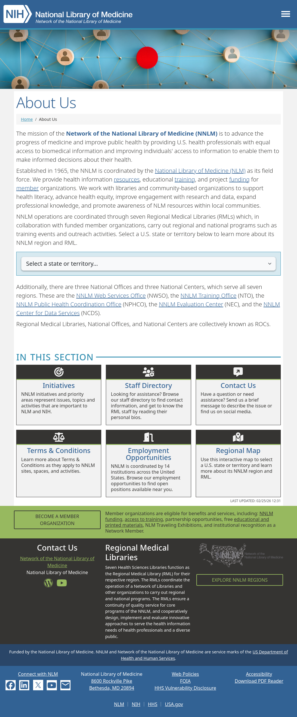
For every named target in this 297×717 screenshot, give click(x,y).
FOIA (185, 681)
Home (27, 119)
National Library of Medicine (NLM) (200, 171)
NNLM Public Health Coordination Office (69, 304)
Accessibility (259, 674)
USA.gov (174, 704)
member (27, 188)
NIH (136, 704)
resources (127, 179)
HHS (152, 704)
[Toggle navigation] (286, 14)
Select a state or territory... (62, 263)
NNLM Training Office (208, 295)
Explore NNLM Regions (240, 580)
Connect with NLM (38, 674)
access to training (144, 519)
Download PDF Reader (259, 681)
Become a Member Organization (57, 519)
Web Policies (185, 674)
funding (239, 179)
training (185, 179)
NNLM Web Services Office (111, 295)
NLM (119, 704)
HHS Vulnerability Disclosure (185, 688)
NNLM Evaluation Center (191, 304)
